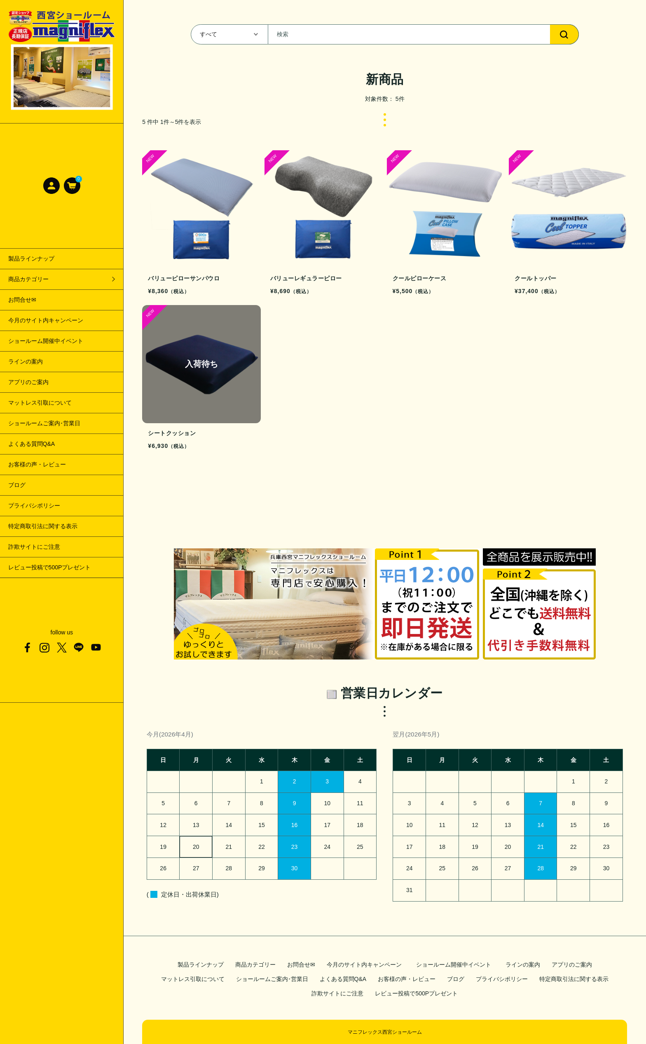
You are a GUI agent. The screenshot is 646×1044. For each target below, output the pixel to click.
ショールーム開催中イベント (48, 341)
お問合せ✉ (22, 299)
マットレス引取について (40, 402)
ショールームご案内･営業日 (44, 423)
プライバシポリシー (34, 505)
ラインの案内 (25, 361)
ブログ (17, 485)
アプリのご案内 (28, 382)
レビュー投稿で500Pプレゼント (49, 567)
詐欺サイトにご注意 (34, 546)
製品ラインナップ (31, 258)
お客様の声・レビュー (37, 464)
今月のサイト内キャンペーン (45, 320)
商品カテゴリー (255, 964)
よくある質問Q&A (31, 443)
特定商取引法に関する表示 (42, 526)
